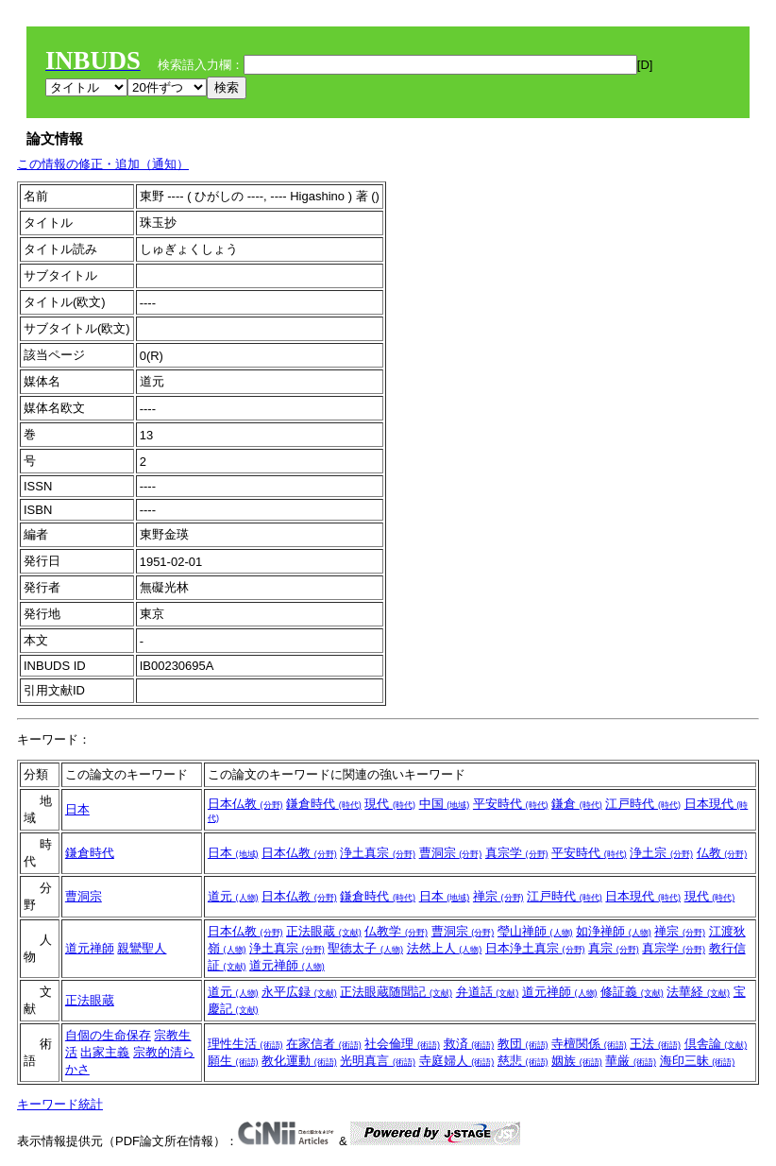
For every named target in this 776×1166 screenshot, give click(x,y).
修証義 (632, 992)
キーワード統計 (60, 1104)
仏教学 (396, 931)
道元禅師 (89, 948)
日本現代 (643, 896)
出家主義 (104, 1052)
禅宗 (498, 896)
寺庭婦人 (457, 1061)
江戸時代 (643, 804)
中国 (444, 804)
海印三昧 (697, 1061)
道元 (233, 896)
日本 (77, 809)
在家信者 (324, 1044)
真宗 (613, 948)
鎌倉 (576, 804)
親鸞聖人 (141, 948)
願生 (233, 1061)
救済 (469, 1044)
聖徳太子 (365, 948)
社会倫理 (402, 1044)
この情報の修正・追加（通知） (103, 164)
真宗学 (516, 853)
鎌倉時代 (324, 804)
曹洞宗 (450, 853)
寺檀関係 (589, 1044)
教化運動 (299, 1061)
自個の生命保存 (108, 1035)
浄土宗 (661, 853)
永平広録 (299, 992)
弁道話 (487, 992)
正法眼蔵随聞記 (396, 992)
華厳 (630, 1061)
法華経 (698, 992)
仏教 (722, 853)
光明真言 (377, 1061)
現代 (389, 804)
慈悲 (523, 1061)
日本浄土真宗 (535, 948)
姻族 (576, 1061)
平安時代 (510, 804)
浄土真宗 (377, 853)
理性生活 (245, 1044)
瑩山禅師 (535, 931)
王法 (655, 1044)
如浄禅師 (613, 931)
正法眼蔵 (324, 931)
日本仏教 (245, 804)
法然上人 (444, 948)
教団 (523, 1044)
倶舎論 (716, 1044)
